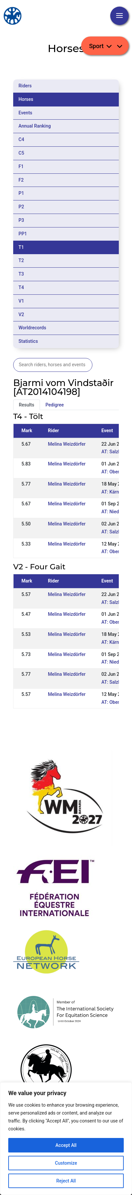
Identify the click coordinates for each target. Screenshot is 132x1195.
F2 (21, 180)
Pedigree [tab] (55, 404)
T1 (21, 247)
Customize (66, 1163)
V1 (21, 301)
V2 (21, 314)
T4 (21, 287)
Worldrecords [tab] (32, 327)
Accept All (66, 1145)
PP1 (22, 233)
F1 (21, 166)
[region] (66, 1138)
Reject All (66, 1180)
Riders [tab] (25, 85)
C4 (21, 139)
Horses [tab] (25, 99)
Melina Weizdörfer (66, 444)
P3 (21, 220)
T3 (21, 274)
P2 (21, 206)
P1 (21, 193)
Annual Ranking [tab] (34, 126)
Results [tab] (26, 404)
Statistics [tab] (28, 341)
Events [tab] (25, 112)
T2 (21, 260)
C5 (21, 153)
